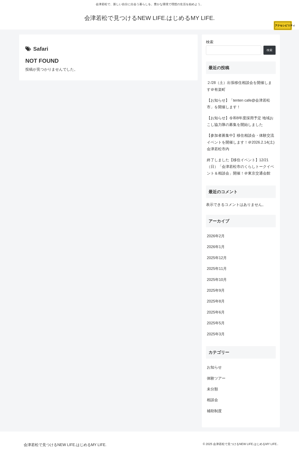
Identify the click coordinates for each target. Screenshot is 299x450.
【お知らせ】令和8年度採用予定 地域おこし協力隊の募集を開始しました (240, 121)
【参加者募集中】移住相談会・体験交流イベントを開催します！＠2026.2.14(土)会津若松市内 (240, 142)
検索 (209, 42)
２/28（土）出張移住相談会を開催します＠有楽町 (239, 86)
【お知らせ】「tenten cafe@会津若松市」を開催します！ (238, 103)
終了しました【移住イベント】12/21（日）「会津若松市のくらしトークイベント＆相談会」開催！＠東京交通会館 (240, 167)
